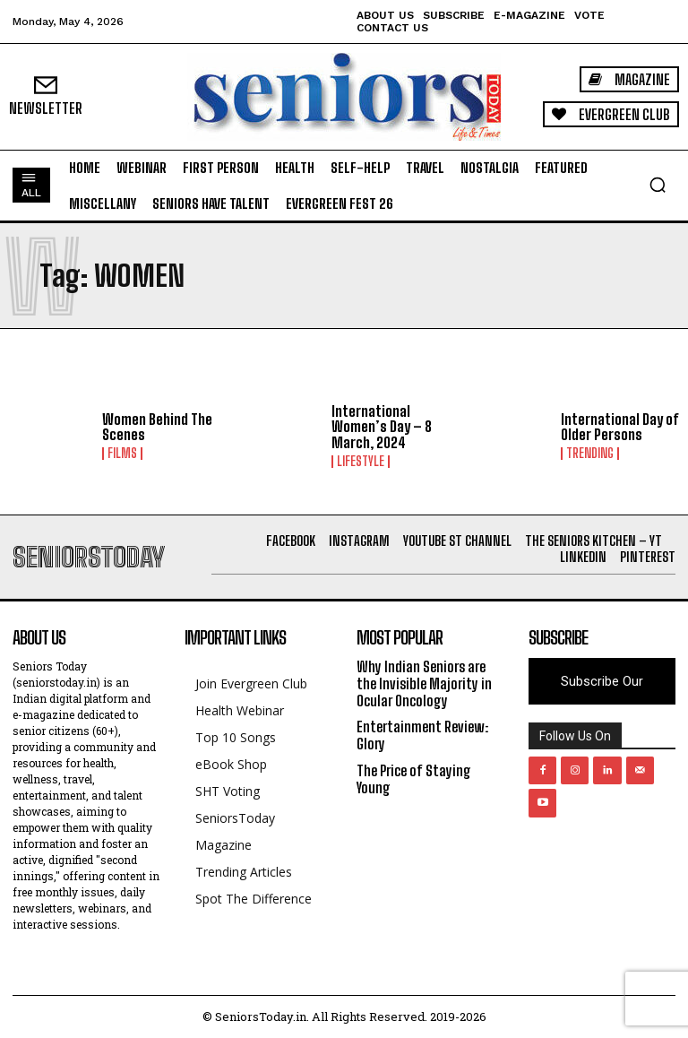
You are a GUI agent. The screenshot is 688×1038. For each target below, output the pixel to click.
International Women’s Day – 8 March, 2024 (381, 426)
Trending (590, 453)
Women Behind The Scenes (157, 427)
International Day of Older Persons (619, 427)
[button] (657, 185)
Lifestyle (360, 461)
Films (122, 453)
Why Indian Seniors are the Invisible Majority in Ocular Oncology (424, 683)
